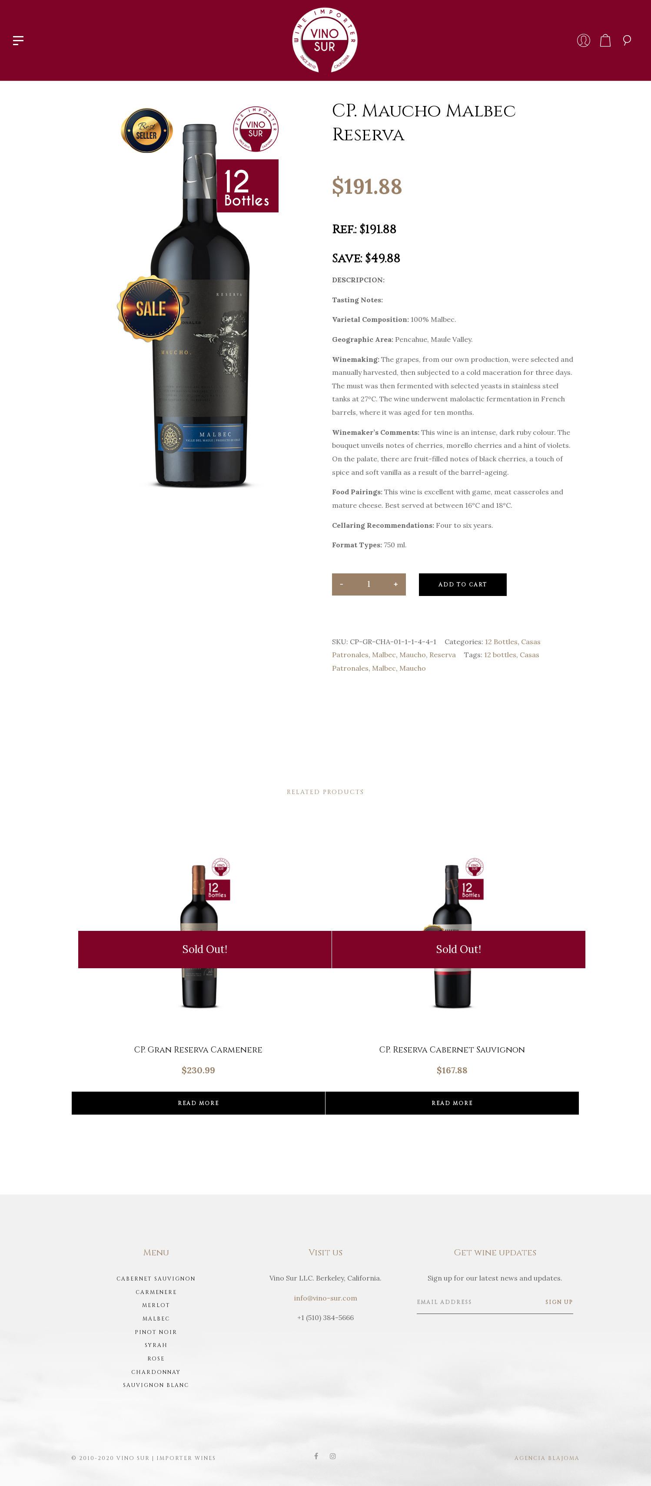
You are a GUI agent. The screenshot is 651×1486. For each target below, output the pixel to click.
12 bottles (500, 654)
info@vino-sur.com (325, 1298)
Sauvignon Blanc (156, 1385)
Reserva (442, 654)
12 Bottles (501, 641)
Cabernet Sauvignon (156, 1278)
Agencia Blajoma (547, 1458)
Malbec (384, 654)
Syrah (156, 1345)
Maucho (412, 654)
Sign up (559, 1302)
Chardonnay (156, 1372)
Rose (156, 1358)
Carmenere (156, 1292)
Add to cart (462, 584)
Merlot (156, 1305)
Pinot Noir (156, 1332)
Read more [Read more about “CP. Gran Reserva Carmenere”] (198, 1103)
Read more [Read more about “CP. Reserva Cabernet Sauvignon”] (452, 1103)
